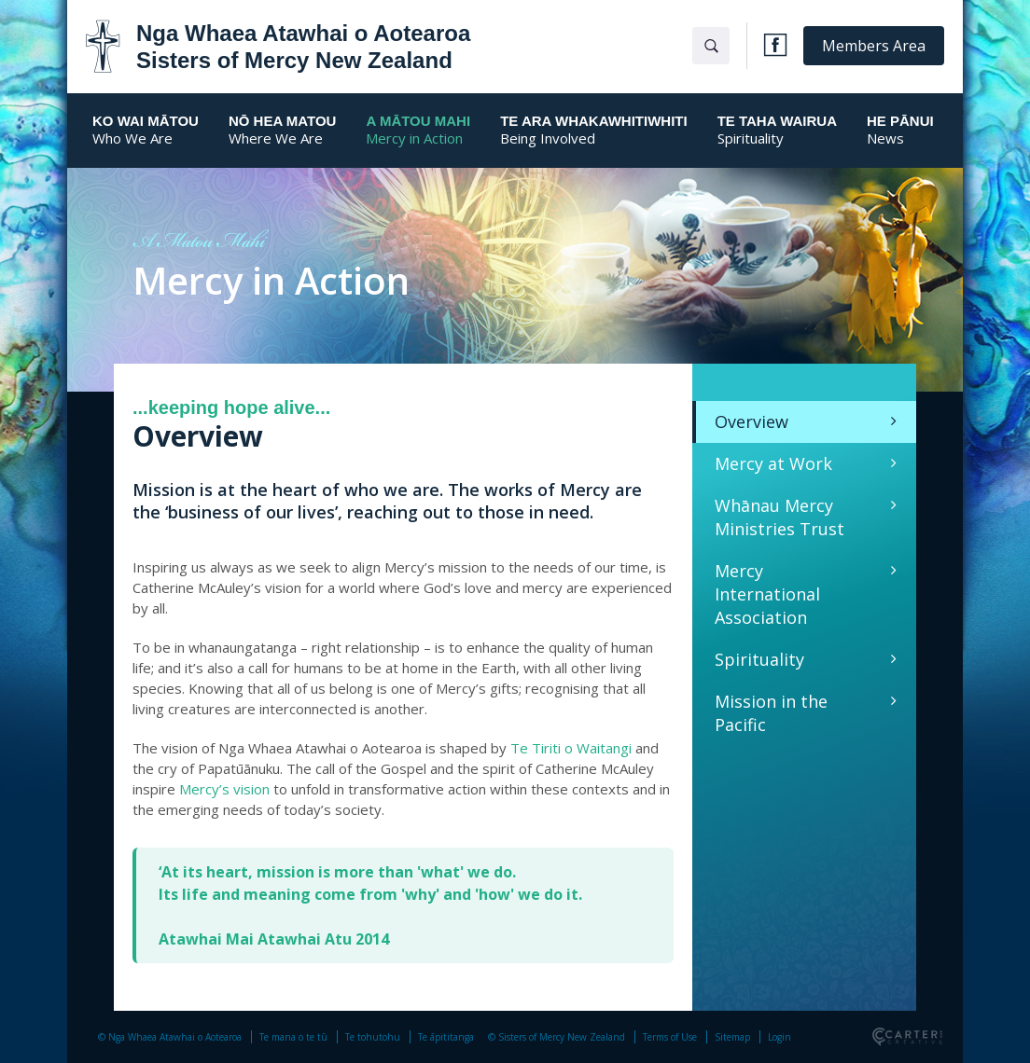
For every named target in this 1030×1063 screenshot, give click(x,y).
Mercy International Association (767, 593)
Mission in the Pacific (771, 713)
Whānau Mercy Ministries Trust (779, 517)
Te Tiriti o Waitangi (571, 748)
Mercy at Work (773, 463)
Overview (751, 421)
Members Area (874, 45)
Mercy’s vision (224, 789)
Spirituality (759, 659)
